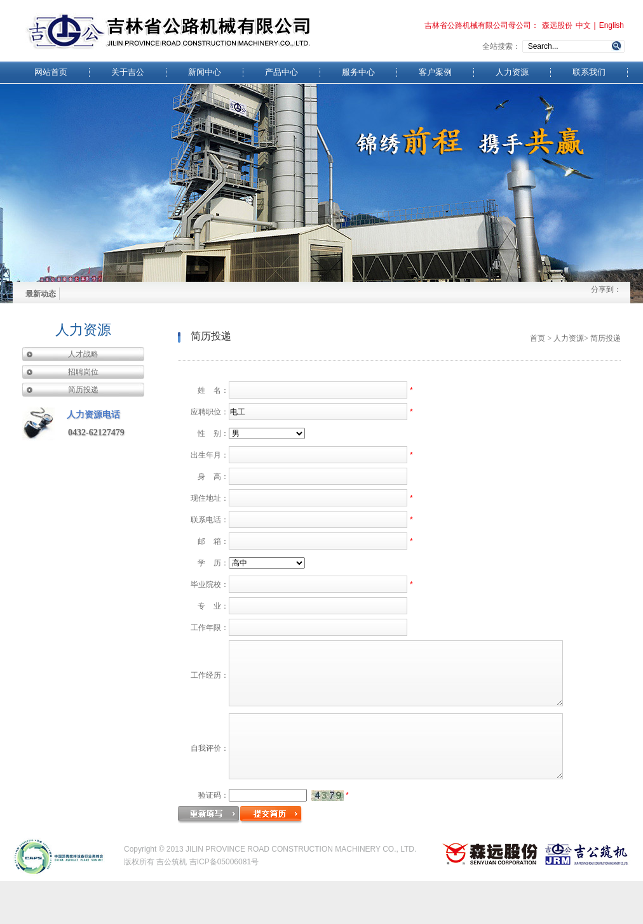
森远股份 (557, 25)
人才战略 (83, 354)
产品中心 (281, 72)
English (611, 25)
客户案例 (435, 72)
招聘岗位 (83, 371)
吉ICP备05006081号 (224, 905)
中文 (583, 25)
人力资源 (512, 72)
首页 (537, 338)
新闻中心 (204, 72)
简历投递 (83, 389)
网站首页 (50, 72)
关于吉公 (127, 72)
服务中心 (358, 72)
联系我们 (589, 72)
